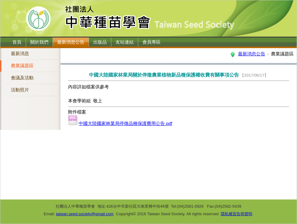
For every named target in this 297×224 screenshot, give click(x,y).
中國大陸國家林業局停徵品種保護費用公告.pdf (125, 123)
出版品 (100, 42)
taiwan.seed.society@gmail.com (85, 214)
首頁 (16, 42)
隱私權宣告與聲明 (236, 214)
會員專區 (151, 42)
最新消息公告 (70, 42)
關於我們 (39, 42)
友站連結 (125, 42)
